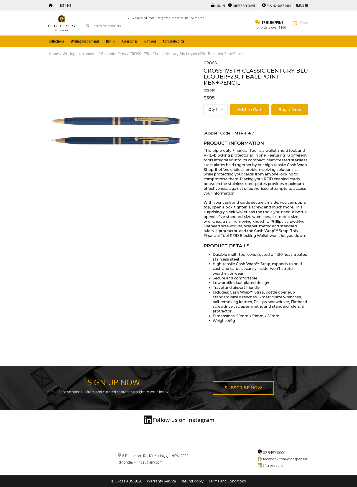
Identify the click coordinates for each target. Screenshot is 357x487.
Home (54, 53)
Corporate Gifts (173, 41)
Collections (56, 41)
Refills (110, 41)
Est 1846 (65, 5)
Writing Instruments (85, 41)
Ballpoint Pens (113, 53)
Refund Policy (192, 481)
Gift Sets (150, 41)
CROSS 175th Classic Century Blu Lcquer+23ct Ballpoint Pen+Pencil (186, 53)
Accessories (130, 41)
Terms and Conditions (227, 481)
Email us (302, 5)
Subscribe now (243, 387)
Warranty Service (161, 481)
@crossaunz (273, 465)
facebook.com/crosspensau (285, 459)
